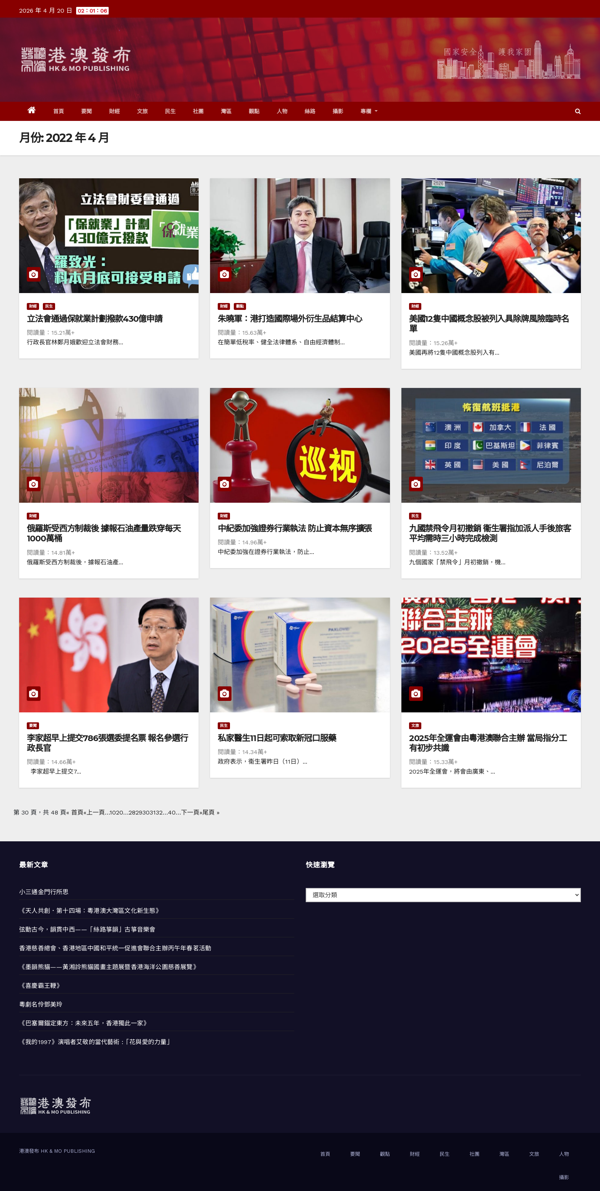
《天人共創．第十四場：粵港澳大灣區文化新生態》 (90, 910)
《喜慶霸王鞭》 (40, 985)
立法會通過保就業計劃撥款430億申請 (94, 319)
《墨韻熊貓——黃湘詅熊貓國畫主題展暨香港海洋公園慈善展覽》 (109, 967)
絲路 (310, 111)
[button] (578, 111)
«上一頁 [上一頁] (94, 812)
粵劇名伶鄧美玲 (40, 1004)
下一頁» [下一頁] (191, 812)
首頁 (58, 111)
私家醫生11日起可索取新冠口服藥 (277, 738)
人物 (282, 111)
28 (132, 812)
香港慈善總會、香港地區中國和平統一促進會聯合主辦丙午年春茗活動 (115, 948)
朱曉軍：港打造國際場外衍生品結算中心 (290, 319)
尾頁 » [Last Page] (211, 812)
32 (159, 812)
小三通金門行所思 (44, 892)
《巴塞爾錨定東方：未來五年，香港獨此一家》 (84, 1023)
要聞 (86, 111)
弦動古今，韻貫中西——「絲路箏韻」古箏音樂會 (87, 929)
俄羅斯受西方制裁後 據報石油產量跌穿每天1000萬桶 (104, 533)
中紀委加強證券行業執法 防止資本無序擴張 (295, 528)
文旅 (142, 111)
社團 (198, 111)
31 (153, 812)
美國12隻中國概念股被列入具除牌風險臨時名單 (489, 324)
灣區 (226, 111)
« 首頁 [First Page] (74, 812)
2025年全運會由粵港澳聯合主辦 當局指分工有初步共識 (488, 743)
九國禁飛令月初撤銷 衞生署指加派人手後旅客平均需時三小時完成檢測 (490, 533)
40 (172, 812)
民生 (170, 111)
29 (138, 812)
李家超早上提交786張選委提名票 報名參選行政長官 (107, 743)
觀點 (254, 111)
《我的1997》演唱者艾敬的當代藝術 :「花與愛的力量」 (96, 1042)
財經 (114, 111)
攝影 (338, 111)
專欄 (369, 111)
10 (112, 812)
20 (119, 812)
